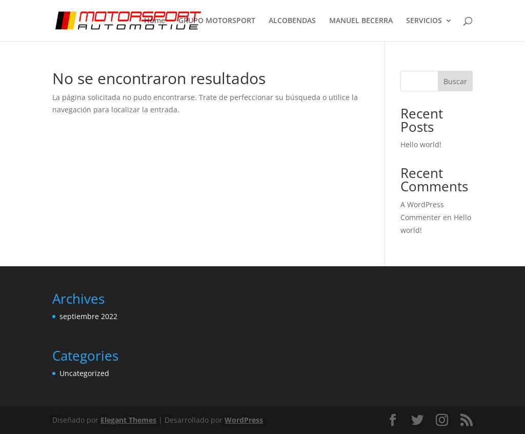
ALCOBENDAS (292, 21)
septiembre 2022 (88, 316)
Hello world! (420, 144)
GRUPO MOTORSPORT (216, 21)
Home (154, 21)
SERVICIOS (424, 21)
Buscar (455, 81)
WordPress (244, 420)
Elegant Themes (128, 420)
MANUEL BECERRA (361, 21)
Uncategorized (84, 373)
